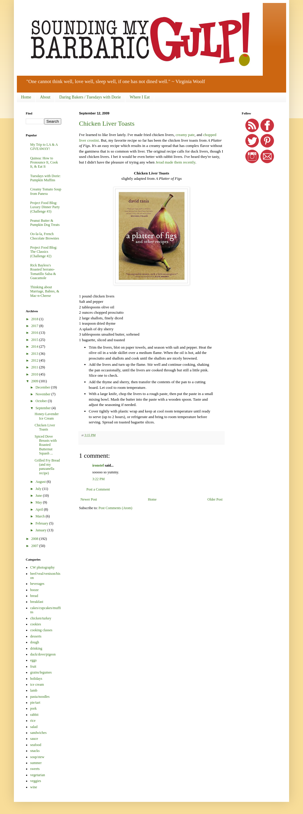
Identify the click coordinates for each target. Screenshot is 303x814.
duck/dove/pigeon (43, 654)
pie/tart (35, 702)
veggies (35, 781)
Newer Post (88, 499)
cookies (35, 624)
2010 (35, 374)
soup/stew (37, 757)
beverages (37, 584)
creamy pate (184, 134)
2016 (35, 333)
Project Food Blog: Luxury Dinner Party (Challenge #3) (45, 207)
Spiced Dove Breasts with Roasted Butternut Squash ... (46, 445)
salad (34, 727)
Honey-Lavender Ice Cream (47, 416)
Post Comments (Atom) (115, 508)
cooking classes (41, 630)
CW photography (42, 567)
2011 (35, 367)
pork (33, 708)
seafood (35, 745)
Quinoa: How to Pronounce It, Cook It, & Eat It (44, 162)
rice (33, 720)
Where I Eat (140, 97)
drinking (36, 648)
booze (34, 590)
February (42, 523)
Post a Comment (98, 489)
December (43, 387)
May (39, 502)
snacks (35, 751)
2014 (35, 346)
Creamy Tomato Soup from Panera (45, 191)
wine (33, 787)
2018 (35, 319)
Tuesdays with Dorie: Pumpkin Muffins (45, 178)
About (45, 97)
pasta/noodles (39, 697)
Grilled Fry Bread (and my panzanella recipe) (47, 466)
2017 (35, 326)
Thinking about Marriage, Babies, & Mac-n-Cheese (44, 291)
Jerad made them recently (175, 162)
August (41, 482)
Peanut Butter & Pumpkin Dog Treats (44, 223)
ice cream (37, 684)
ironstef (98, 465)
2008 (35, 539)
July (39, 489)
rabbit (34, 715)
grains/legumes (41, 672)
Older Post (215, 499)
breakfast (36, 602)
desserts (35, 636)
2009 (35, 381)
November (43, 394)
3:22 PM (98, 479)
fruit (33, 666)
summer (36, 763)
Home (26, 97)
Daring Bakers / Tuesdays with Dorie (90, 97)
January (41, 530)
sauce (34, 739)
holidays (36, 679)
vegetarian (37, 775)
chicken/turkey (40, 618)
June (39, 495)
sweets (35, 769)
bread (34, 596)
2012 (35, 360)
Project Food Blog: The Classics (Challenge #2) (43, 251)
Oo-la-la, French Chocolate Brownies (44, 236)
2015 (35, 340)
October (42, 401)
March (41, 516)
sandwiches (38, 733)
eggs (33, 660)
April (40, 509)
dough (34, 642)
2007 (35, 546)
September (43, 408)
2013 (35, 354)
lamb (33, 690)
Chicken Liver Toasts (106, 123)
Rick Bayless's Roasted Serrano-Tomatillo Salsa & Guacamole (43, 271)
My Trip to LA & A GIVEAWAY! (44, 147)
